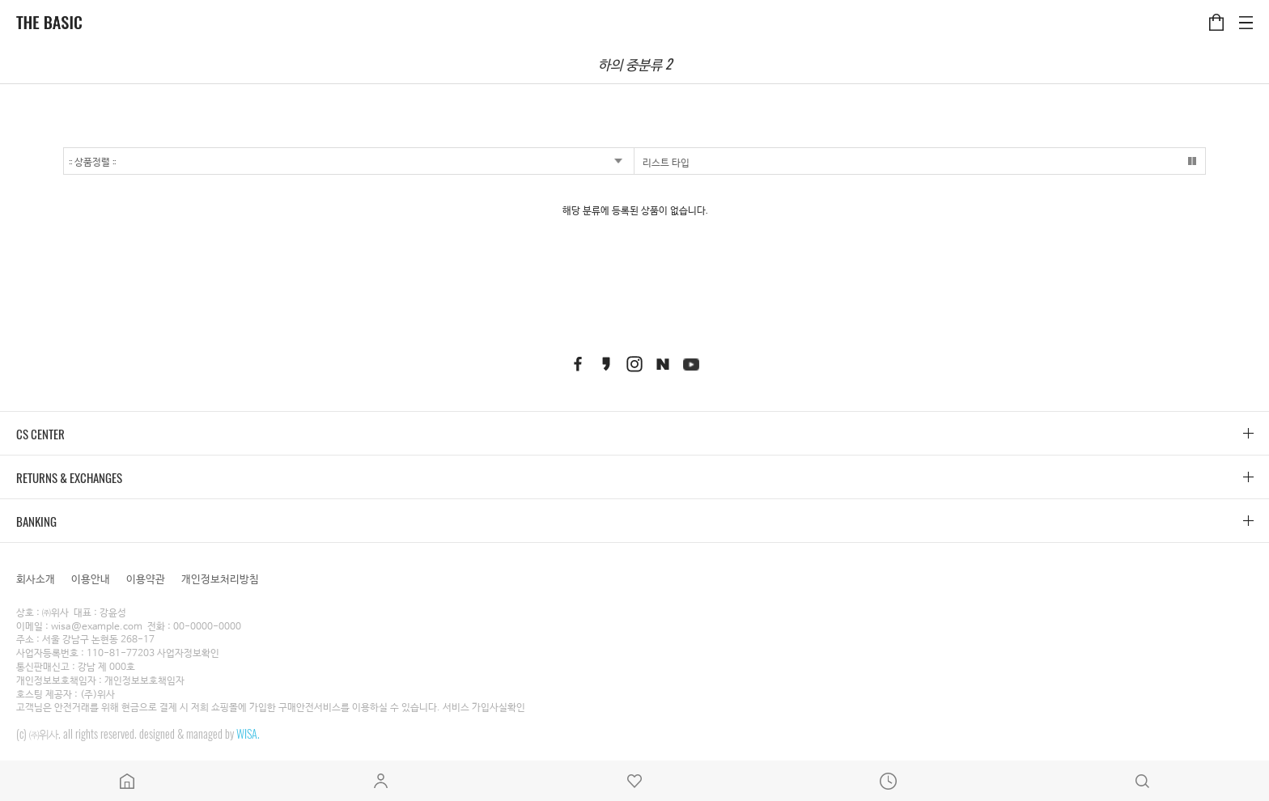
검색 (1142, 781)
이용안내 (90, 578)
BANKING (36, 521)
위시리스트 (634, 781)
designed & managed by (199, 733)
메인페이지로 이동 (127, 781)
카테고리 (1246, 13)
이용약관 (145, 578)
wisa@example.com (96, 627)
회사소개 (35, 578)
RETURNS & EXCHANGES (69, 477)
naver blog (663, 364)
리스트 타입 (666, 161)
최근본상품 (889, 781)
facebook (578, 364)
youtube (691, 364)
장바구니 (1216, 13)
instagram (634, 364)
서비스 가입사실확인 (484, 708)
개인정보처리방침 (220, 578)
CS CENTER (40, 434)
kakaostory (606, 364)
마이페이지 (381, 781)
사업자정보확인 (188, 653)
